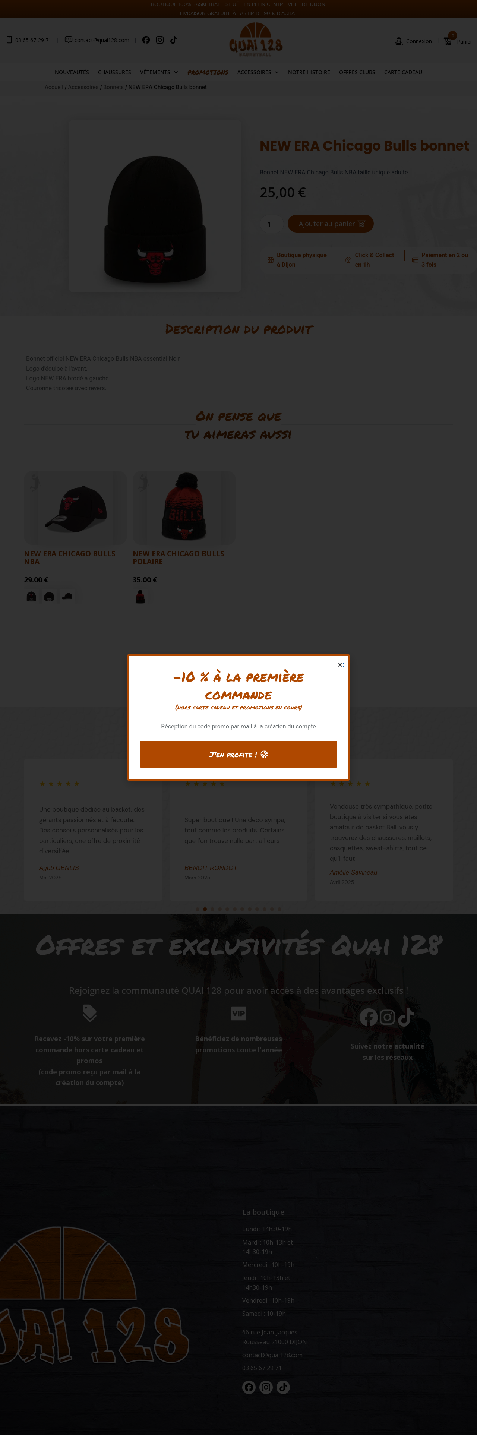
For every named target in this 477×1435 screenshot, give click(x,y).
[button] (340, 664)
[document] (238, 717)
